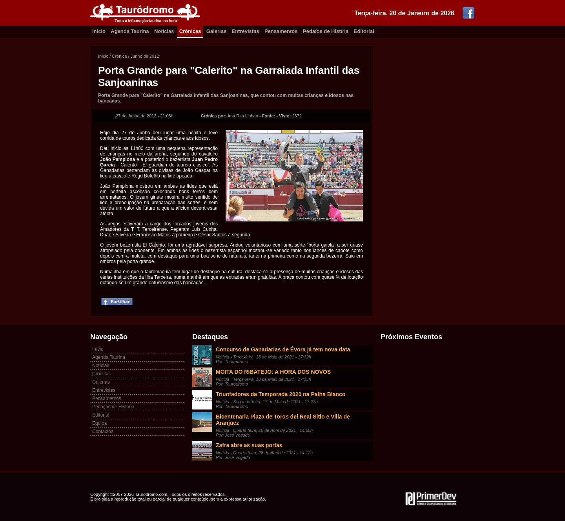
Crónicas (190, 31)
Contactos (102, 431)
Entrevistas (245, 31)
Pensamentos (281, 31)
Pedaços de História (113, 406)
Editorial (364, 31)
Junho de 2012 (145, 56)
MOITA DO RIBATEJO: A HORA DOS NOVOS (273, 372)
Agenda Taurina (130, 31)
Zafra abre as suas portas (249, 445)
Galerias (216, 31)
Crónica (119, 56)
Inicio (99, 31)
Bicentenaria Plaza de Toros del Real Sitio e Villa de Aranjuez (283, 419)
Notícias (164, 31)
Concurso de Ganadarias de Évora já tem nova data (283, 349)
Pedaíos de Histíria (325, 31)
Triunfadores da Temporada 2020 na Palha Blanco (280, 394)
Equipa (99, 423)
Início (103, 56)
